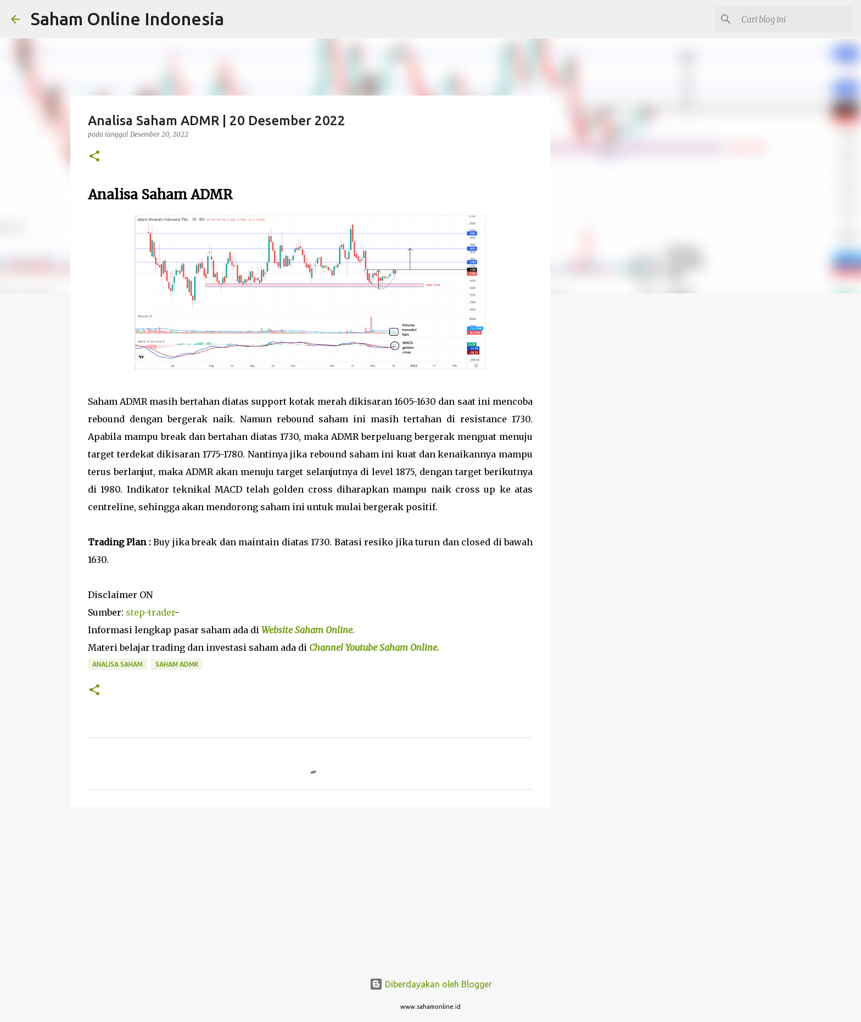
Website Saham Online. (309, 629)
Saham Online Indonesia (127, 19)
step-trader (150, 612)
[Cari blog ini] (794, 19)
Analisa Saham (117, 664)
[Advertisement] (606, 474)
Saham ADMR (176, 664)
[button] (94, 156)
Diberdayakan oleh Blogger (431, 984)
